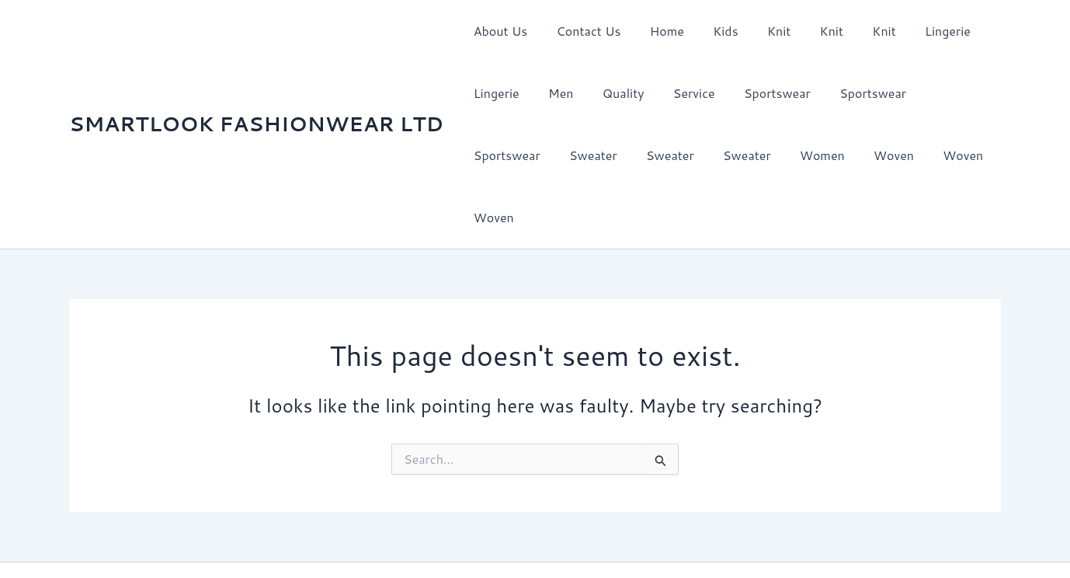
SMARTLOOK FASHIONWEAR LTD (256, 92)
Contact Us (583, 31)
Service (679, 93)
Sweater (495, 155)
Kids (711, 31)
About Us (498, 31)
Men (555, 93)
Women (712, 155)
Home (656, 31)
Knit (760, 31)
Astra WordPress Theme (735, 539)
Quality (613, 93)
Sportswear (758, 93)
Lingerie (917, 31)
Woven (779, 155)
